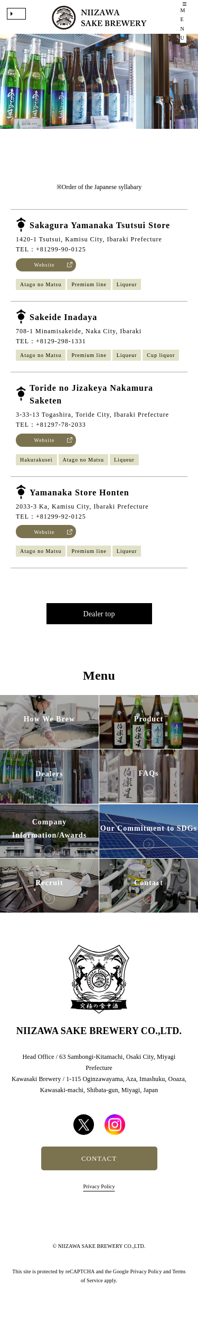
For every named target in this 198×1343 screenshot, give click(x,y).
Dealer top (99, 630)
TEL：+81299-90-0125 (51, 265)
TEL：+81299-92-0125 (51, 532)
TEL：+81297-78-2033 (51, 440)
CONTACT (99, 1174)
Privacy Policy (99, 1202)
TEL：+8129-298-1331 (51, 357)
